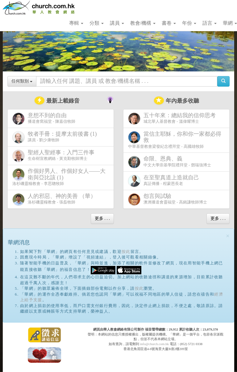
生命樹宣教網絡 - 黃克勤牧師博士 (54, 155)
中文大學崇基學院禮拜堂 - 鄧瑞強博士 (169, 162)
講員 (117, 23)
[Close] (228, 236)
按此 (126, 251)
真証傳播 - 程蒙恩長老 (165, 180)
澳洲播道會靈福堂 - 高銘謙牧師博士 (167, 199)
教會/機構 (143, 23)
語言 (209, 23)
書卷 (169, 23)
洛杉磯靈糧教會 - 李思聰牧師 (59, 177)
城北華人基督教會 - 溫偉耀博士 (173, 118)
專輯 (76, 23)
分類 (96, 23)
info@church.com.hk (154, 344)
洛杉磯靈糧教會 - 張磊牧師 (55, 199)
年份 (189, 23)
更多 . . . (102, 218)
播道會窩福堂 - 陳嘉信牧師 (43, 118)
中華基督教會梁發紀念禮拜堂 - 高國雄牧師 (174, 140)
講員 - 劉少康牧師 (55, 137)
